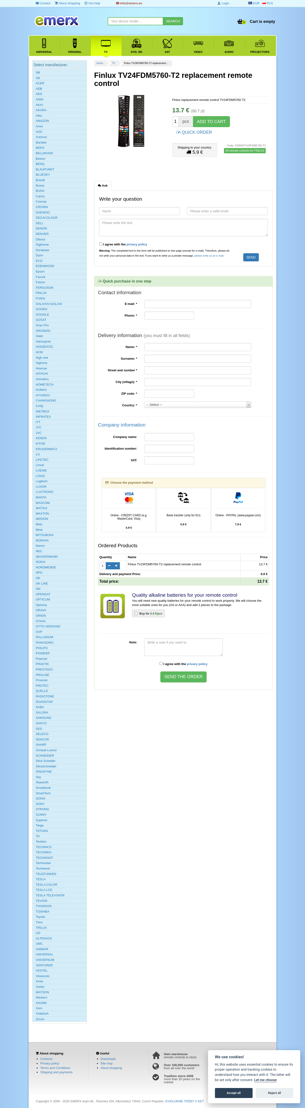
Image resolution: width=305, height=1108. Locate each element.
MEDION (42, 519)
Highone (41, 363)
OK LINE (42, 583)
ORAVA (41, 610)
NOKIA (40, 562)
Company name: (125, 437)
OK (38, 578)
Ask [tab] (102, 185)
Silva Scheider (46, 761)
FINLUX (41, 293)
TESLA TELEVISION (50, 895)
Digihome (42, 244)
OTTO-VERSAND (48, 626)
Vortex (40, 987)
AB (38, 78)
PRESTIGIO (44, 669)
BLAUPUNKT (45, 169)
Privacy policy (49, 1063)
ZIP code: (129, 393)
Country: (129, 405)
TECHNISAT (44, 858)
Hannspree (43, 341)
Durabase (42, 250)
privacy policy (137, 244)
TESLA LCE (44, 890)
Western (41, 997)
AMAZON (42, 121)
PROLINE (42, 675)
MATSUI (41, 508)
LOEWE (41, 470)
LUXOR (41, 486)
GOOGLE (42, 314)
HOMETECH (44, 384)
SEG (39, 728)
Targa (40, 825)
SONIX (40, 798)
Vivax (39, 981)
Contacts (46, 1059)
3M (38, 72)
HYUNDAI (43, 395)
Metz (39, 524)
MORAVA (42, 540)
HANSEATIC (44, 346)
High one (42, 357)
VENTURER (44, 965)
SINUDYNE (44, 771)
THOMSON (43, 906)
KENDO (41, 438)
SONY (40, 804)
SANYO (41, 723)
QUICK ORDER (194, 132)
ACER (40, 83)
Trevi (39, 922)
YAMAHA (42, 1013)
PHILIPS (42, 648)
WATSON (42, 992)
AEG (39, 94)
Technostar (43, 863)
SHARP (41, 744)
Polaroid (41, 659)
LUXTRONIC (45, 492)
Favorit (40, 277)
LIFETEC (42, 460)
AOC (39, 132)
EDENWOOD (45, 266)
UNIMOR (42, 949)
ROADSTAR (44, 702)
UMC (39, 943)
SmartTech (43, 793)
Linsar (40, 465)
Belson (40, 158)
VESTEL (42, 970)
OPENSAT (43, 594)
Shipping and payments (56, 1072)
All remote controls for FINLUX (244, 150)
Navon (40, 545)
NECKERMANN (47, 556)
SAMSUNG (43, 718)
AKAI (39, 105)
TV (113, 63)
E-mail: (131, 304)
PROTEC (42, 685)
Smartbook (43, 788)
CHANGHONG (46, 400)
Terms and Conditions (55, 1068)
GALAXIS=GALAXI (49, 304)
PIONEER (43, 653)
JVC (39, 433)
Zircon (40, 1019)
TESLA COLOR (46, 884)
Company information (122, 424)
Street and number (122, 370)
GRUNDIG (43, 331)
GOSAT (41, 320)
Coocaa (41, 201)
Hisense (41, 368)
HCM (39, 352)
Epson (40, 271)
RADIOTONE (45, 696)
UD (38, 933)
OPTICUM (43, 599)
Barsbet (41, 142)
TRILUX (41, 927)
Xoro (39, 1008)
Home (100, 63)
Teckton (41, 841)
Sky (38, 777)
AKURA (41, 110)
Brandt (40, 180)
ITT (38, 422)
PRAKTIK (42, 664)
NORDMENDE (46, 567)
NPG (39, 572)
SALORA (42, 712)
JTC (38, 427)
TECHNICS (43, 847)
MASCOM (43, 503)
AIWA (40, 99)
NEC (39, 551)
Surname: (129, 358)
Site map (107, 1063)
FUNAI (40, 298)
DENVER (42, 234)
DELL (40, 223)
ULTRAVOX (44, 938)
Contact (43, 3)
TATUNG (42, 831)
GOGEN (41, 309)
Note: (133, 642)
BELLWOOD (44, 153)
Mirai (39, 530)
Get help (92, 3)
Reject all (274, 1093)
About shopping (67, 3)
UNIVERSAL (44, 954)
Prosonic (42, 680)
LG (38, 454)
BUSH (40, 191)
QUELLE (42, 691)
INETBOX (42, 411)
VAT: (134, 460)
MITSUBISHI (44, 535)
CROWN (42, 207)
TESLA (41, 879)
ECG (39, 261)
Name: (131, 347)
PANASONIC (45, 642)
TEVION (41, 901)
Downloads (108, 1059)
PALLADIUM (44, 637)
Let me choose (265, 1080)
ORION (41, 615)
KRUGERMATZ (46, 449)
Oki (38, 589)
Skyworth (42, 782)
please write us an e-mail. (209, 255)
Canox (40, 196)
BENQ (40, 164)
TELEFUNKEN (46, 874)
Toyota (40, 917)
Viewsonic (43, 976)
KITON (40, 443)
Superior (41, 820)
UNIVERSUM (45, 960)
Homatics (42, 379)
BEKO (40, 147)
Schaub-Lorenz (46, 750)
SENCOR (42, 739)
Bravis (40, 185)
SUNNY (41, 814)
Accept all (234, 1093)
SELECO (42, 734)
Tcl (38, 836)
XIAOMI (41, 1003)
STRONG (42, 809)
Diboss (40, 239)
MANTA (41, 497)
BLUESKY (43, 174)
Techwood (43, 868)
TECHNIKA (43, 852)
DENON (41, 228)
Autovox (41, 137)
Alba (39, 115)
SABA (40, 707)
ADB (39, 88)
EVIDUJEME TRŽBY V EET (184, 1101)
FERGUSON (44, 287)
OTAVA (41, 621)
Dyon (39, 255)
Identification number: (121, 448)
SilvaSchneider (46, 766)
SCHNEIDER (45, 755)
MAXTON (42, 513)
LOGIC (40, 476)
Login (223, 3)
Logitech (41, 481)
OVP (39, 632)
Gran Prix (42, 325)
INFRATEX (43, 416)
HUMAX (41, 390)
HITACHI (42, 373)
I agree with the (123, 244)
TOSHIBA (42, 911)
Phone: (131, 315)
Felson (40, 282)
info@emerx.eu (129, 3)
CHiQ (39, 406)
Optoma (41, 605)
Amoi (39, 126)
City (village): (126, 382)
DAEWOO (43, 212)
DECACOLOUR (47, 217)
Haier (39, 336)
